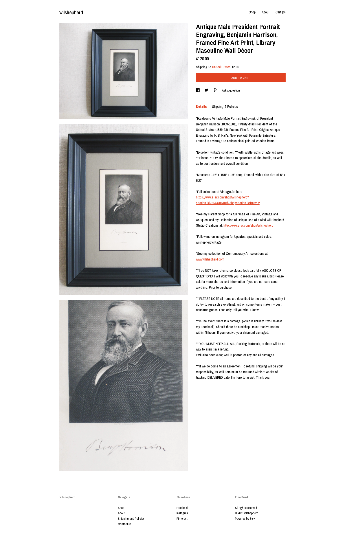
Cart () (280, 12)
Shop (252, 12)
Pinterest (181, 519)
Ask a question (231, 90)
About (266, 12)
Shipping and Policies (131, 519)
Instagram (182, 513)
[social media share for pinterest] (215, 90)
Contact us (124, 524)
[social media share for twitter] (207, 90)
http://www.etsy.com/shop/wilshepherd (248, 225)
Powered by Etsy (245, 519)
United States (221, 66)
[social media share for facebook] (198, 90)
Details (202, 106)
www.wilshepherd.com (210, 259)
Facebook (182, 508)
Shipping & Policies (225, 106)
